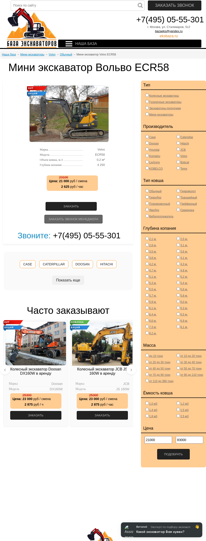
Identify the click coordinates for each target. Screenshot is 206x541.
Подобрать (173, 454)
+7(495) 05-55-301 (170, 19)
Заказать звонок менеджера (73, 219)
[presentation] (5, 369)
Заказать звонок (174, 5)
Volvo (52, 54)
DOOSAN (83, 264)
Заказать (71, 206)
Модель (61, 154)
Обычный (66, 54)
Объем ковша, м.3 (61, 159)
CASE (27, 264)
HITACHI (106, 264)
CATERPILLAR (54, 264)
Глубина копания (61, 165)
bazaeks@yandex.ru (169, 31)
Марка (61, 149)
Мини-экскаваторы (32, 54)
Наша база (9, 54)
